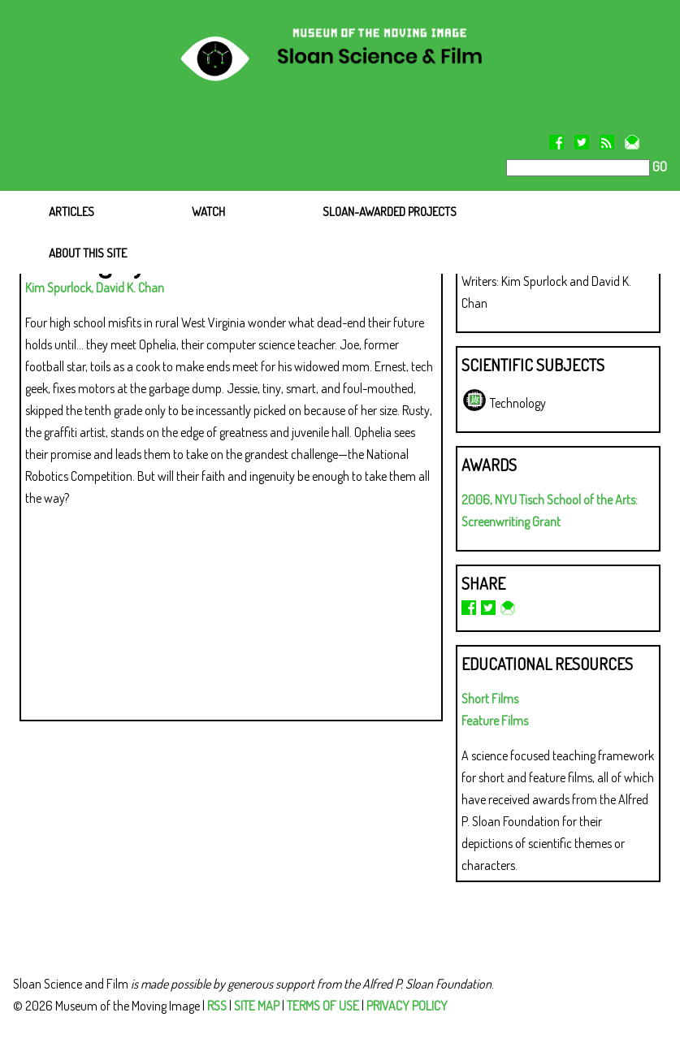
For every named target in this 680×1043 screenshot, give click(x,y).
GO (658, 166)
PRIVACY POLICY (407, 1006)
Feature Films (494, 720)
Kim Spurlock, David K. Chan (94, 287)
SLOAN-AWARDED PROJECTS (390, 211)
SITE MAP (256, 1006)
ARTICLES (71, 211)
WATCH (208, 211)
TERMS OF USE (323, 1006)
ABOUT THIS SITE (88, 253)
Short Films (489, 698)
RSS (217, 1006)
